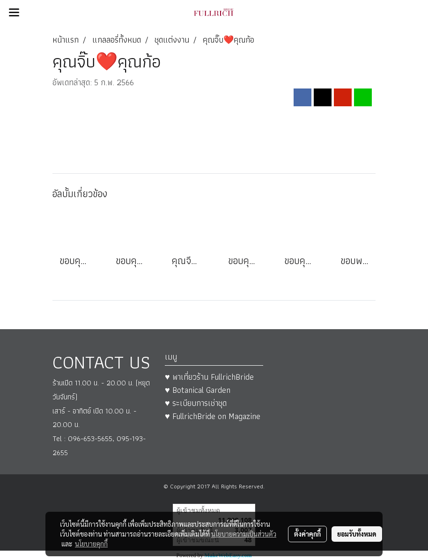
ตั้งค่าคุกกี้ (307, 534)
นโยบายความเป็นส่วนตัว (243, 534)
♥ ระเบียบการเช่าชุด (196, 403)
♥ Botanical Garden (197, 390)
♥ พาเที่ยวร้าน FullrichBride (209, 376)
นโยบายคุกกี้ (91, 543)
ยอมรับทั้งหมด (356, 534)
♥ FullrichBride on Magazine (212, 416)
